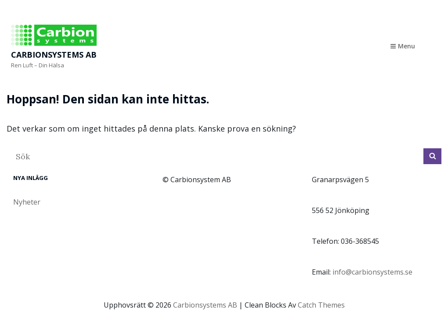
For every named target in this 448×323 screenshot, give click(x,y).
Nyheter (26, 202)
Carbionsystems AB (54, 54)
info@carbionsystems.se (372, 272)
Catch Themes (321, 305)
